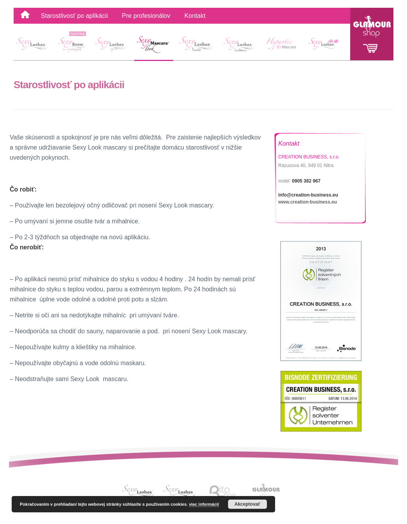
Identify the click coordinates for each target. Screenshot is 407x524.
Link (139, 491)
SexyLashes (35, 45)
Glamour (371, 34)
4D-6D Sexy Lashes (326, 45)
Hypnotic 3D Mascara (282, 45)
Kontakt (194, 15)
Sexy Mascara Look (153, 45)
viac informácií (204, 504)
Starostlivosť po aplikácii (74, 15)
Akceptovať (247, 504)
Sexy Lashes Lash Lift (196, 45)
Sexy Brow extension (73, 45)
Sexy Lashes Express (111, 45)
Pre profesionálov (146, 15)
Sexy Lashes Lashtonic (238, 45)
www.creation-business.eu (307, 202)
